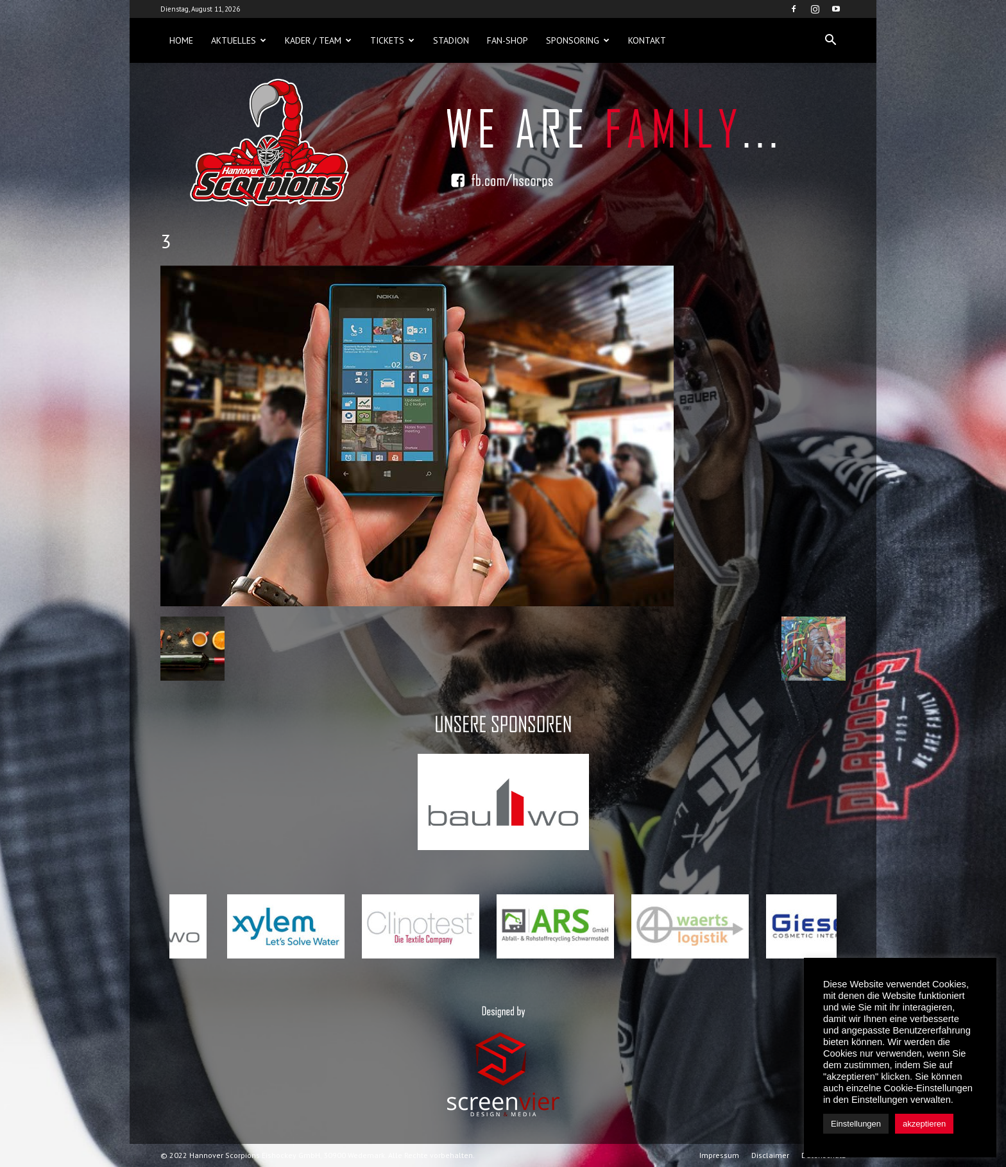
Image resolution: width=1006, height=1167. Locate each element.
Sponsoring (578, 40)
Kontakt (647, 40)
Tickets (392, 40)
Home (181, 40)
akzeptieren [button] (924, 1124)
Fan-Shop (507, 40)
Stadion (451, 40)
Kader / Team (318, 40)
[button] (830, 40)
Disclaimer (770, 1155)
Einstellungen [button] (856, 1124)
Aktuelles (238, 40)
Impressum (719, 1155)
